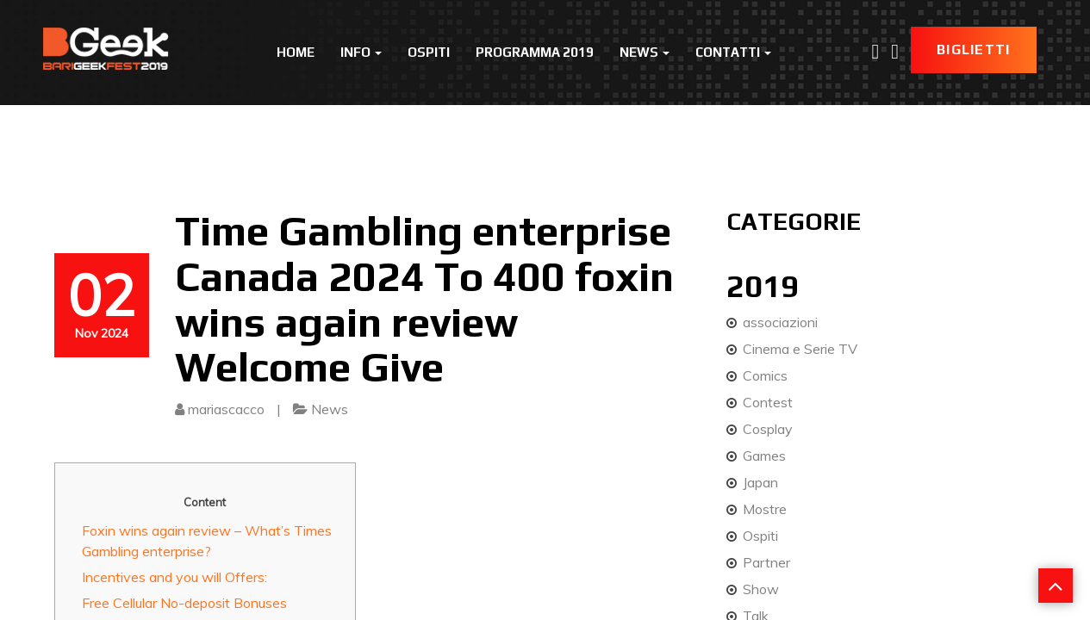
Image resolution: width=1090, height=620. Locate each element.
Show (761, 589)
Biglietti (974, 49)
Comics (765, 375)
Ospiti (429, 52)
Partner (766, 562)
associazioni (780, 322)
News (645, 52)
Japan (760, 482)
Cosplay (768, 428)
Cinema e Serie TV (800, 348)
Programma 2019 (535, 52)
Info (361, 52)
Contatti (733, 52)
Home (296, 52)
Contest (768, 402)
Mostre (765, 509)
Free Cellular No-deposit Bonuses (184, 602)
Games (764, 455)
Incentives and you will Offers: (174, 577)
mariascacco (226, 409)
